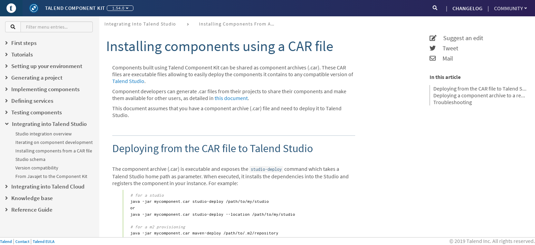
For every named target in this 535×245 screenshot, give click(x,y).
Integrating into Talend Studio (140, 24)
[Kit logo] (34, 8)
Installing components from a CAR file (53, 151)
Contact (22, 241)
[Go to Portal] (11, 8)
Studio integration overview (43, 134)
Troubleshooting (452, 102)
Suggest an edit (456, 38)
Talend (6, 241)
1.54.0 (120, 8)
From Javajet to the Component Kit (51, 176)
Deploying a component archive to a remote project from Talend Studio (479, 95)
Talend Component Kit (75, 8)
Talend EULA (44, 241)
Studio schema (30, 159)
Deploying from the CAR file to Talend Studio (479, 88)
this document (231, 98)
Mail (441, 58)
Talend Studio (128, 81)
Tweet (444, 48)
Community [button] (510, 8)
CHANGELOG (467, 8)
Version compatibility (36, 168)
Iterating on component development (54, 142)
